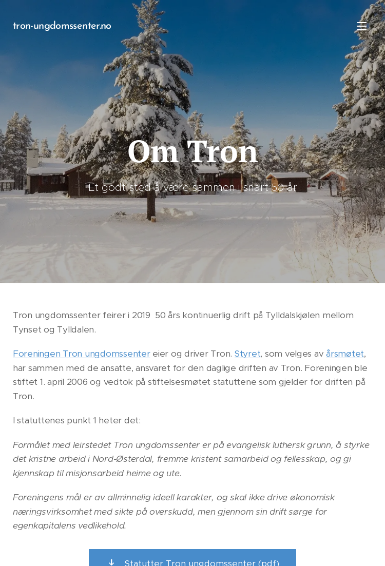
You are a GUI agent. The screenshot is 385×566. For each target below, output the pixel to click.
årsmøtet (345, 353)
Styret (247, 353)
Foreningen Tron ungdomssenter (81, 353)
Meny (362, 26)
